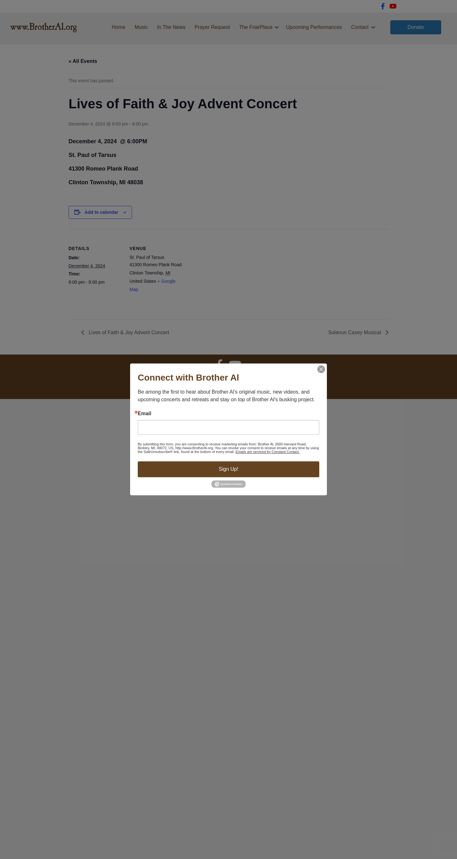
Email (144, 413)
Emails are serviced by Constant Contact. (267, 452)
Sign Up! (228, 469)
